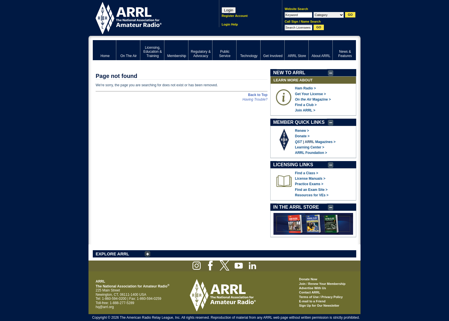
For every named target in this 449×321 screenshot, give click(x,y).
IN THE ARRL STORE (296, 207)
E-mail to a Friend (312, 301)
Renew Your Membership (326, 283)
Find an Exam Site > (311, 190)
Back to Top (257, 95)
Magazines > (325, 142)
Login (228, 10)
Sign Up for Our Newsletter (319, 305)
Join (302, 283)
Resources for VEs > (311, 195)
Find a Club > (306, 105)
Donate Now (308, 279)
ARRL (148, 17)
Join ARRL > (305, 110)
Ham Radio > (305, 88)
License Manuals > (310, 179)
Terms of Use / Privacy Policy (321, 297)
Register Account (235, 15)
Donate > (302, 136)
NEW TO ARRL (289, 72)
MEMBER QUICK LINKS (299, 122)
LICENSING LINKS (293, 164)
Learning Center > (309, 147)
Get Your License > (310, 94)
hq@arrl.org (105, 307)
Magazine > (313, 99)
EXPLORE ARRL (112, 253)
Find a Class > (306, 173)
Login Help (230, 24)
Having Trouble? (255, 99)
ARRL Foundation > (311, 153)
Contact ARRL (309, 292)
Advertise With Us (312, 288)
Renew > (302, 131)
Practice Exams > (309, 184)
